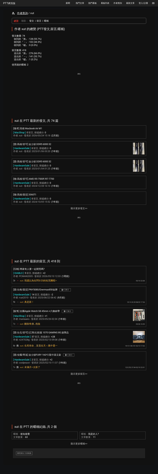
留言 (39, 20)
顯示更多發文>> (79, 208)
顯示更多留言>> (79, 373)
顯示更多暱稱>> (79, 443)
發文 (31, 20)
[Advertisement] (79, 94)
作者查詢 (22, 13)
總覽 (16, 20)
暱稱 (46, 20)
